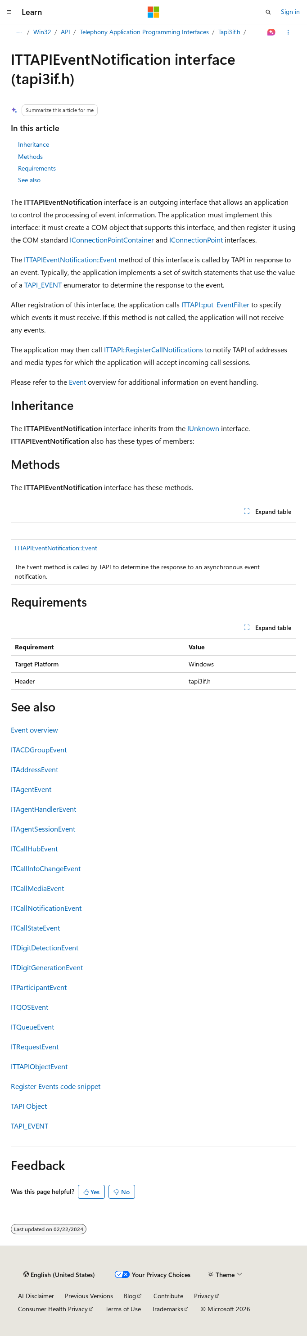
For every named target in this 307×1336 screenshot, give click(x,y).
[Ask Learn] (271, 32)
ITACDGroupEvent (39, 749)
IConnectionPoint (196, 239)
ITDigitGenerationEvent (47, 967)
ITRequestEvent (35, 1046)
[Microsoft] (153, 12)
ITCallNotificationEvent (46, 908)
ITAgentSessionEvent (43, 828)
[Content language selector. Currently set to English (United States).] (59, 1275)
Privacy (204, 1295)
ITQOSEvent (29, 1007)
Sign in (290, 11)
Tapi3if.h (229, 31)
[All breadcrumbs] (19, 32)
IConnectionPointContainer (112, 239)
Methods (30, 156)
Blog (130, 1295)
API (65, 31)
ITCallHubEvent (34, 848)
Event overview (34, 729)
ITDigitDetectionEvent (44, 947)
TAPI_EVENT (43, 284)
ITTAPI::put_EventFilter (215, 304)
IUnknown (203, 428)
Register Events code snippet (55, 1086)
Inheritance (33, 144)
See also (29, 179)
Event (77, 382)
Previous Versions (89, 1295)
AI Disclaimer (36, 1295)
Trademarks (167, 1309)
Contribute (168, 1295)
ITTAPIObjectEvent (39, 1066)
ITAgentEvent (31, 789)
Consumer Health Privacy (53, 1309)
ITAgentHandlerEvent (43, 809)
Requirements (37, 168)
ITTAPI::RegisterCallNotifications (153, 349)
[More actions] (288, 32)
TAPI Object (29, 1106)
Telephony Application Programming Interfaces (144, 31)
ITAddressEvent (34, 769)
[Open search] (268, 12)
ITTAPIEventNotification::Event (70, 259)
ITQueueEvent (32, 1026)
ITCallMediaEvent (37, 888)
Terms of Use (123, 1309)
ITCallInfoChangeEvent (46, 868)
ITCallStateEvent (35, 927)
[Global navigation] (9, 12)
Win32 (42, 31)
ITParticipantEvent (39, 987)
